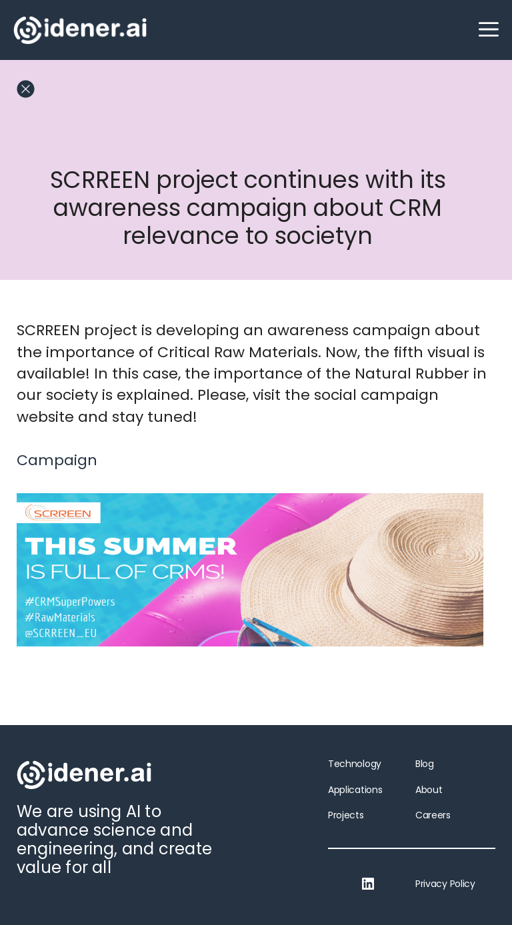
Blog (424, 763)
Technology (354, 763)
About (428, 789)
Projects (346, 815)
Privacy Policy (445, 883)
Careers (433, 815)
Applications (355, 789)
